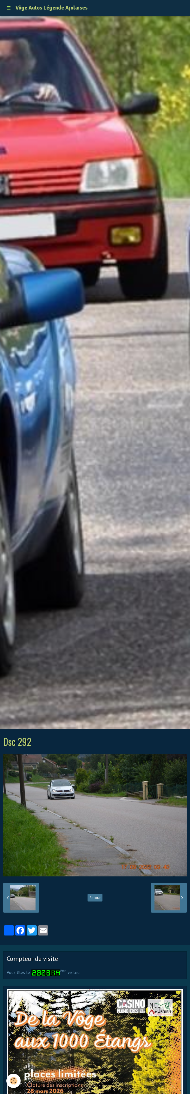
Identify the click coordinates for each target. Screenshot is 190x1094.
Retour (95, 897)
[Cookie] (13, 1081)
